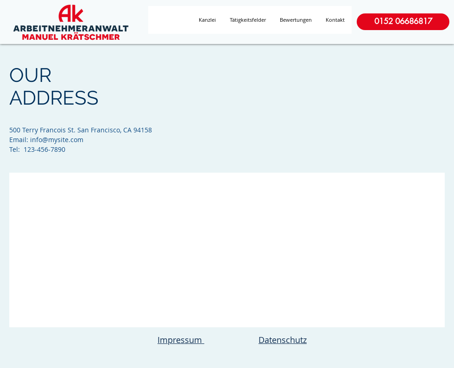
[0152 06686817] (403, 21)
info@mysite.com (56, 139)
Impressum (181, 339)
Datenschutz (283, 339)
